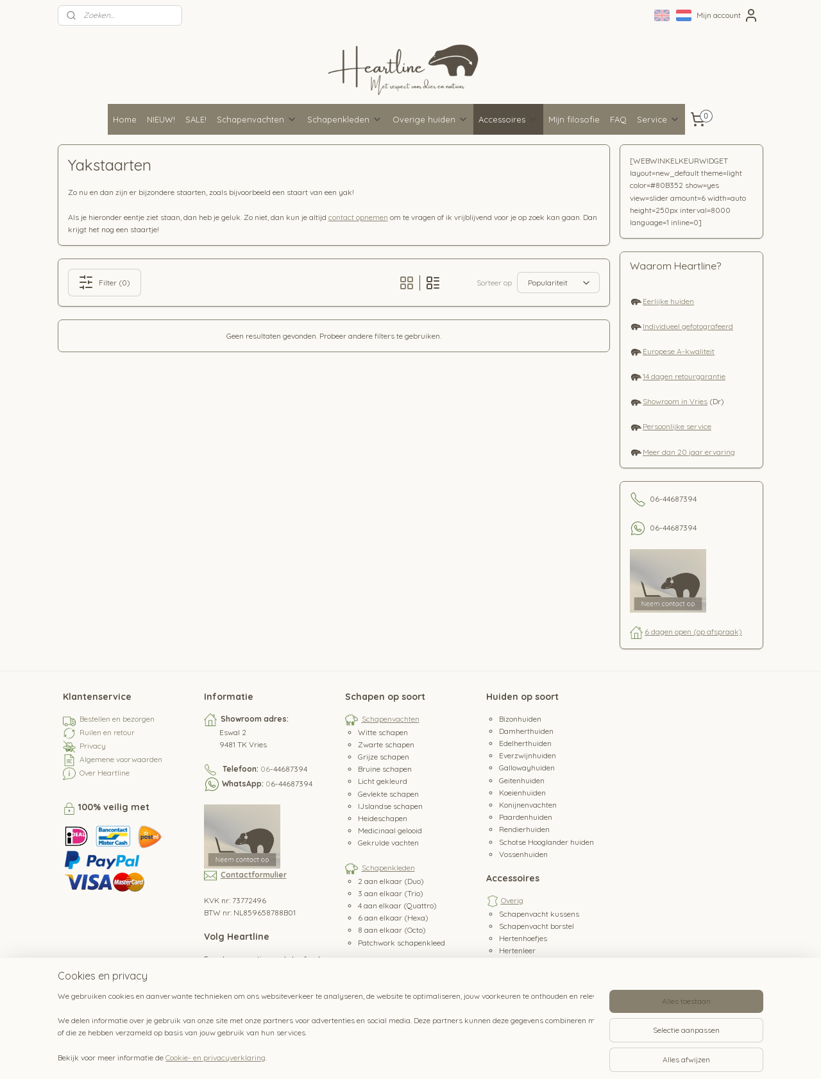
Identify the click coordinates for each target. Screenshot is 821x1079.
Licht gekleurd (382, 781)
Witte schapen (383, 732)
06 (265, 769)
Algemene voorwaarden (121, 759)
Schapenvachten (257, 119)
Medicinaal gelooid (390, 830)
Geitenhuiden (522, 780)
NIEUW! (161, 119)
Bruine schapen (385, 769)
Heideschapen (382, 818)
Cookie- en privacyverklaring (215, 1057)
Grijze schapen (383, 756)
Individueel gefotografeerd (688, 326)
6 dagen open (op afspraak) (693, 631)
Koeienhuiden (522, 792)
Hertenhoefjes (523, 938)
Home (125, 119)
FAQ (618, 119)
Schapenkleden (344, 119)
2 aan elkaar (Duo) (391, 881)
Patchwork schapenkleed (401, 942)
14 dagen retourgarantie (684, 376)
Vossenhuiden (523, 854)
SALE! (196, 119)
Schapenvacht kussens (539, 914)
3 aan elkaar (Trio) (390, 893)
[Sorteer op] (558, 283)
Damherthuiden (526, 731)
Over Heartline (105, 772)
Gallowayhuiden (527, 767)
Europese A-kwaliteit (679, 351)
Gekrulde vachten (388, 842)
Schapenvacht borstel (536, 926)
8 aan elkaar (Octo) (392, 930)
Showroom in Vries (675, 401)
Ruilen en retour (107, 732)
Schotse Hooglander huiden (546, 842)
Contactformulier (254, 874)
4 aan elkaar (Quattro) (397, 905)
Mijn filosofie (574, 119)
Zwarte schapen (386, 744)
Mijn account (728, 15)
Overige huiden (430, 119)
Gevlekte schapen (388, 794)
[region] (326, 1028)
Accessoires (508, 119)
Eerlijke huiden (668, 301)
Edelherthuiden (525, 743)
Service (658, 119)
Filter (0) (105, 282)
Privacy (93, 746)
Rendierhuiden (524, 829)
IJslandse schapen (390, 806)
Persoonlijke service (677, 426)
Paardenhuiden (525, 817)
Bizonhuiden (520, 719)
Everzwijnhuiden (527, 755)
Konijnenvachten (528, 805)
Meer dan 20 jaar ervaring (689, 452)
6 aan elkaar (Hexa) (393, 917)
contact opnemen (358, 217)
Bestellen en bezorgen (117, 719)
